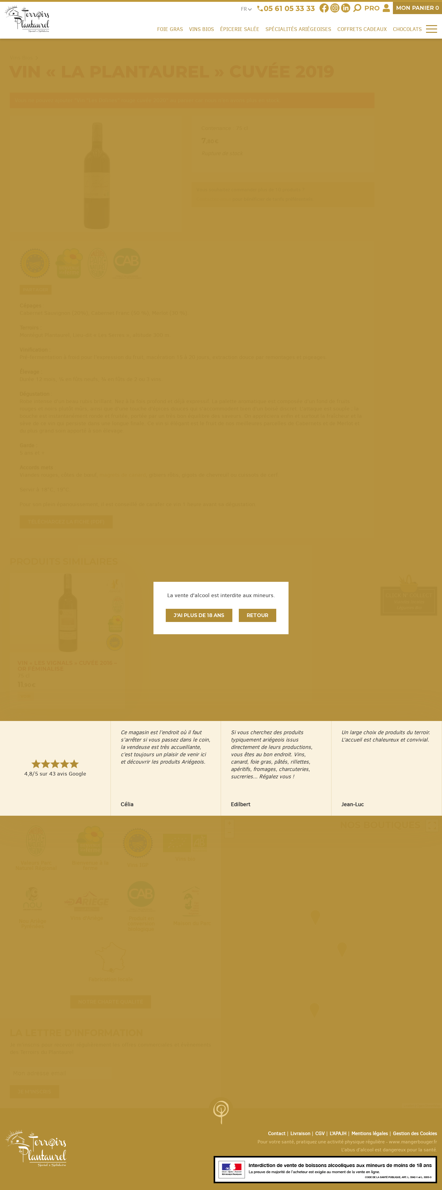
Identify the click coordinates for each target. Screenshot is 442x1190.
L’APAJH (338, 1133)
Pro (372, 8)
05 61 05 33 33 (289, 8)
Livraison (300, 1133)
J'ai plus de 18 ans (199, 615)
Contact (276, 1133)
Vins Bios (201, 29)
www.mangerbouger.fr (413, 1142)
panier (417, 8)
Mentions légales (369, 1133)
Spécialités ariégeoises (298, 29)
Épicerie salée (239, 29)
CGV (320, 1133)
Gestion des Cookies (415, 1133)
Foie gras (170, 29)
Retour (257, 615)
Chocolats (407, 29)
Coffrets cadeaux (362, 29)
